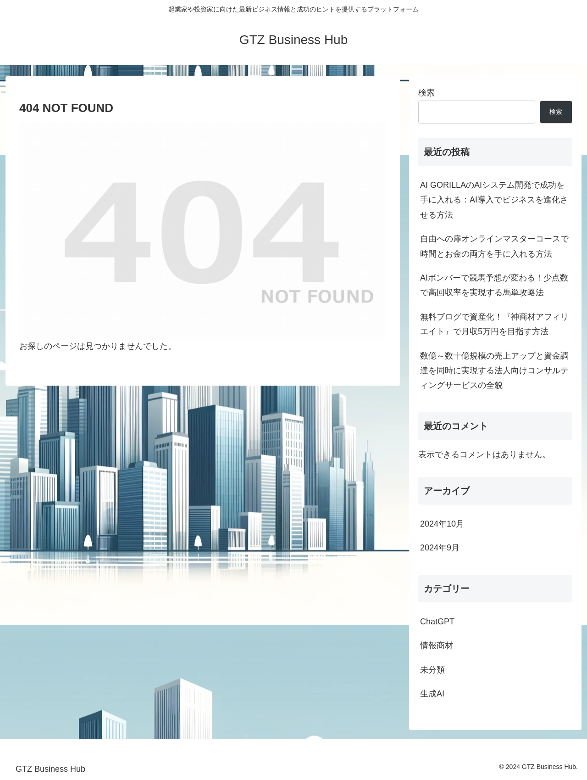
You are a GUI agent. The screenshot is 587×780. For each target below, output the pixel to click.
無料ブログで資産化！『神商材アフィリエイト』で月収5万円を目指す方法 (494, 324)
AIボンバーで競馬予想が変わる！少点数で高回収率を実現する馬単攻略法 (494, 285)
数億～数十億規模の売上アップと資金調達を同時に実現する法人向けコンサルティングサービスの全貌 (494, 370)
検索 (426, 92)
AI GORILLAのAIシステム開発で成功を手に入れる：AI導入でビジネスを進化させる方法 (494, 199)
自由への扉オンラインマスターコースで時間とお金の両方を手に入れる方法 (494, 246)
